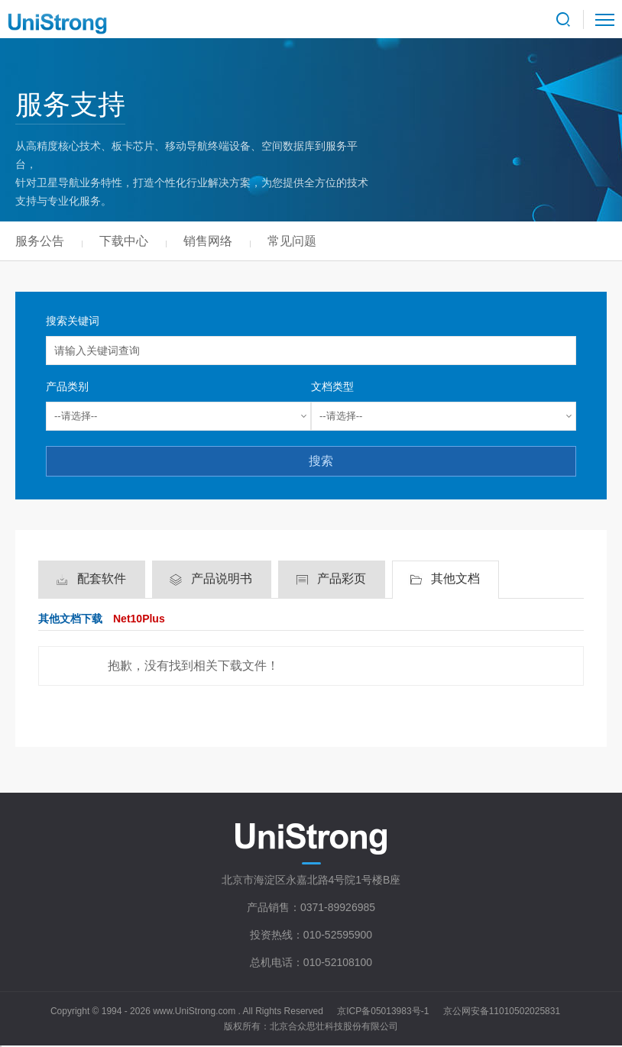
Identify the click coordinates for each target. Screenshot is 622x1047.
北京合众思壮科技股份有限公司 (334, 1026)
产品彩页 (341, 578)
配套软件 (101, 578)
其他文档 (455, 578)
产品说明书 (221, 578)
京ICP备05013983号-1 (383, 1011)
